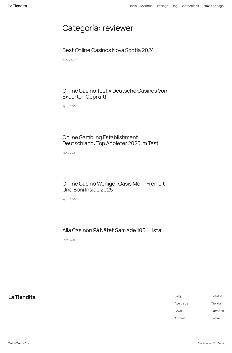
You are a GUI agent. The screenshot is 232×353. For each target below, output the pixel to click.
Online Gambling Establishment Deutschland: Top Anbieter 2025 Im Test (110, 140)
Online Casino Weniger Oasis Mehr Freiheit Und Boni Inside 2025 (113, 186)
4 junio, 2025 (69, 199)
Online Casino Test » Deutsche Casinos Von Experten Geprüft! (114, 94)
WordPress (218, 343)
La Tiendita (17, 5)
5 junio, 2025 (69, 106)
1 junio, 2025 (68, 239)
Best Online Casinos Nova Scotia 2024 (108, 50)
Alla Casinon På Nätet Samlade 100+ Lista (111, 230)
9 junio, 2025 (69, 59)
